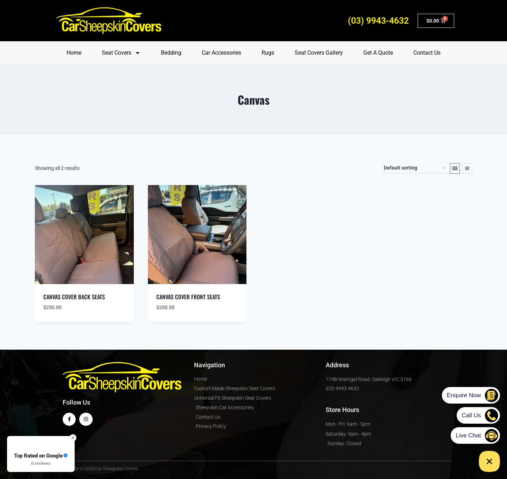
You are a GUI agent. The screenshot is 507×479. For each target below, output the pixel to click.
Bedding (171, 52)
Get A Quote (378, 52)
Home (74, 52)
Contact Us (426, 52)
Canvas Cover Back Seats (74, 297)
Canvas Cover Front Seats (188, 297)
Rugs (268, 52)
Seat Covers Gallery (319, 52)
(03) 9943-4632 (378, 21)
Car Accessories (221, 52)
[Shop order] (414, 168)
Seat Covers (121, 53)
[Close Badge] (72, 437)
